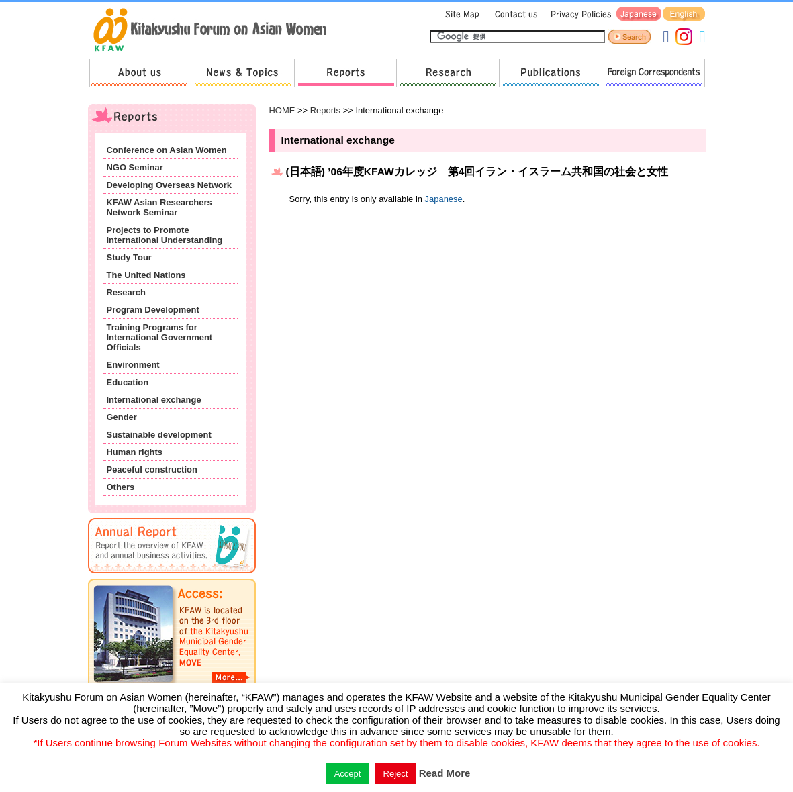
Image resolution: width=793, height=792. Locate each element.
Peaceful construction (152, 469)
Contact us (513, 14)
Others (121, 487)
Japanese (639, 14)
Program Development (153, 310)
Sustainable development (159, 435)
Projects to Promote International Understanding (165, 235)
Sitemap (460, 14)
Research (447, 73)
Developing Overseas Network (169, 185)
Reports (345, 73)
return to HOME (214, 30)
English (684, 14)
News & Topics (242, 73)
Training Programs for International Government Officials (160, 337)
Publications (550, 73)
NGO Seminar (135, 167)
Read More (445, 773)
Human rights (134, 452)
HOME (282, 110)
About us (140, 73)
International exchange (154, 400)
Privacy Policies (579, 14)
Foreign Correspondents (653, 73)
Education (128, 382)
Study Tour (129, 257)
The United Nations (146, 275)
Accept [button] (347, 774)
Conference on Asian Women (167, 150)
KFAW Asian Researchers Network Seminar (159, 207)
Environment (133, 365)
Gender (122, 417)
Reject (395, 774)
